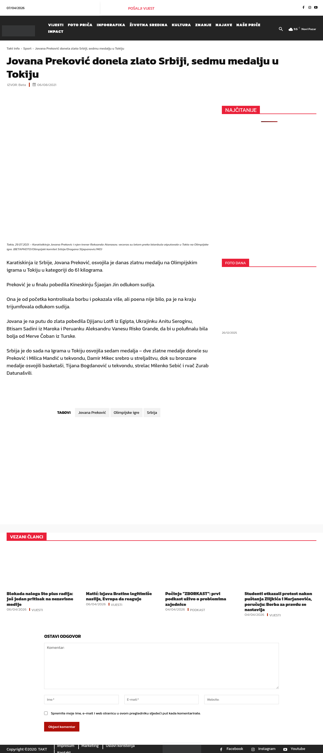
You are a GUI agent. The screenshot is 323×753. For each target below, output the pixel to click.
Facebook (235, 749)
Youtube (298, 749)
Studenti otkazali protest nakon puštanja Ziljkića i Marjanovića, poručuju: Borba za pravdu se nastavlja (278, 601)
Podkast (197, 609)
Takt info (13, 48)
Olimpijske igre (126, 412)
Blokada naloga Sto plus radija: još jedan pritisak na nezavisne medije (40, 598)
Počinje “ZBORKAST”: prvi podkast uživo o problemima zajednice (195, 598)
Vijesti (37, 609)
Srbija (152, 412)
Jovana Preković (92, 412)
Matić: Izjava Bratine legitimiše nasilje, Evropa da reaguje (119, 596)
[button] (281, 29)
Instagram (267, 749)
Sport (27, 48)
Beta (22, 84)
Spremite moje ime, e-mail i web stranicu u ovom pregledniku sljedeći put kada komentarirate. (126, 713)
